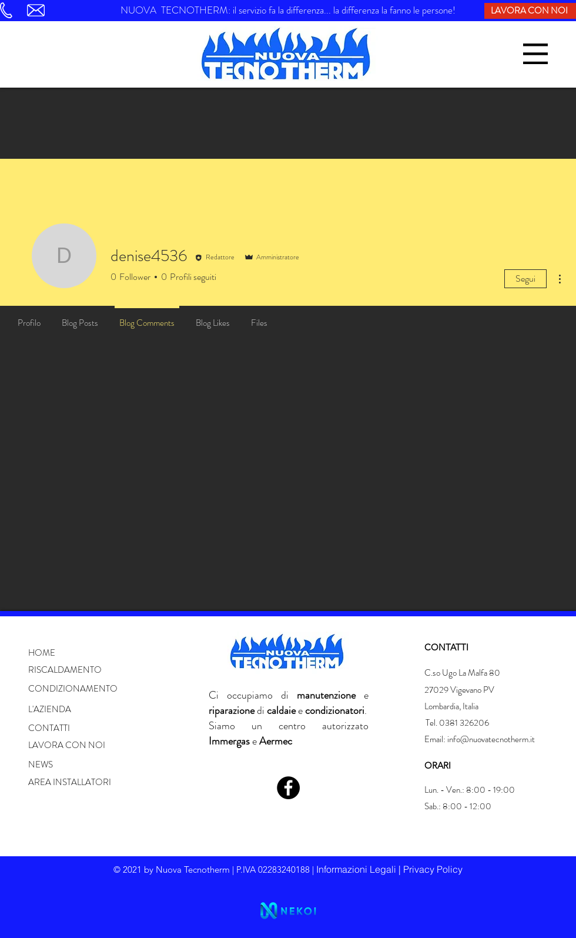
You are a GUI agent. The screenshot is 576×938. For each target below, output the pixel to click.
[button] (535, 54)
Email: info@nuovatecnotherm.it (479, 739)
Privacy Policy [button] (433, 869)
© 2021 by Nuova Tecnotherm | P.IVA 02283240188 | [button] (214, 869)
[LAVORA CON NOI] (530, 11)
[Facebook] (288, 787)
